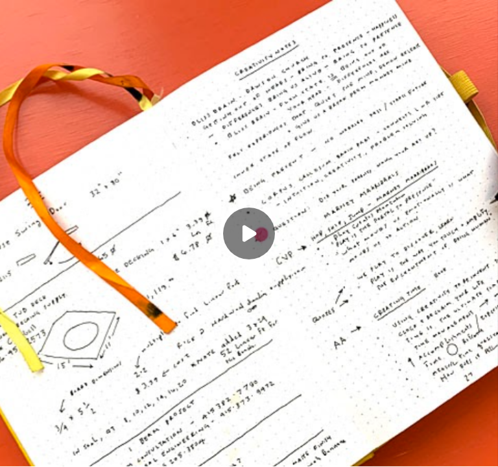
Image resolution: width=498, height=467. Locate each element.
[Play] (249, 233)
